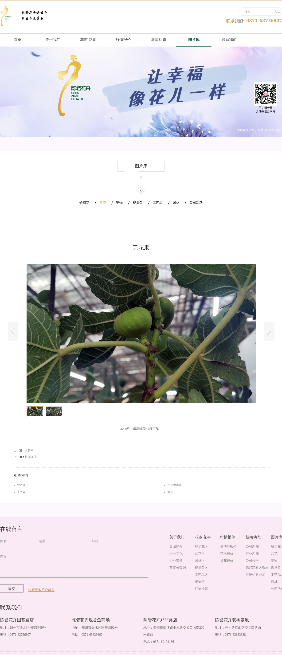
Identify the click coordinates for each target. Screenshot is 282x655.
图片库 (270, 130)
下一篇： (25, 457)
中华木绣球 (175, 485)
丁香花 (21, 492)
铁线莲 (21, 485)
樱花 (170, 492)
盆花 (279, 130)
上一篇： (23, 450)
